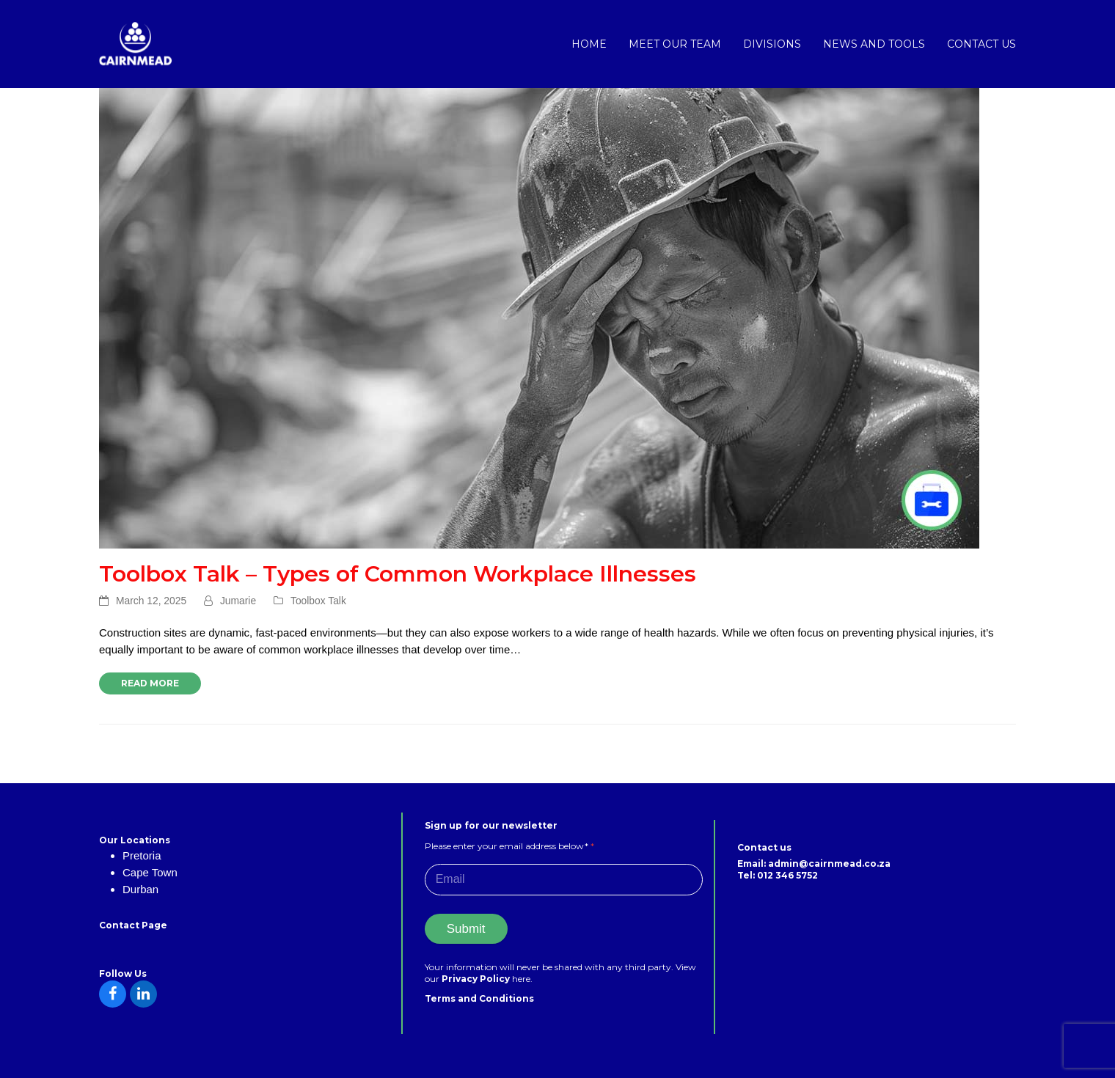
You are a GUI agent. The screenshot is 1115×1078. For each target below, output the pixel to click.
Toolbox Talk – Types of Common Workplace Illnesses (397, 573)
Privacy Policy (477, 978)
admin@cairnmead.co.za (829, 863)
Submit (466, 929)
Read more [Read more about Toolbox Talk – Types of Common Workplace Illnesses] (150, 683)
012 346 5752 (787, 875)
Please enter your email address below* (509, 845)
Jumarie (238, 600)
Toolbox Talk (318, 600)
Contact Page (133, 925)
